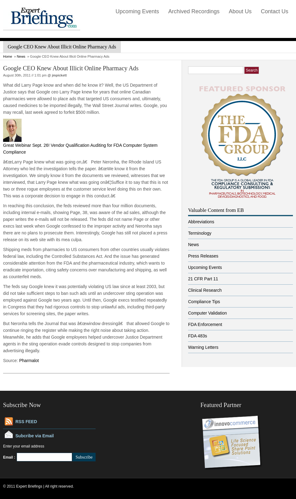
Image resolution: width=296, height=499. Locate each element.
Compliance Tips (204, 301)
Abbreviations (201, 221)
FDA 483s (197, 335)
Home (7, 56)
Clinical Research (205, 290)
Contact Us (274, 11)
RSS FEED (26, 421)
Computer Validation (207, 313)
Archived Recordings (194, 11)
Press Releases (203, 256)
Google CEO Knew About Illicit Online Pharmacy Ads (70, 68)
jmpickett (59, 75)
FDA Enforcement (205, 324)
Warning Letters (203, 347)
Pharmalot (29, 360)
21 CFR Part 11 (203, 278)
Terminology (199, 233)
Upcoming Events (137, 11)
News (21, 56)
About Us (240, 11)
